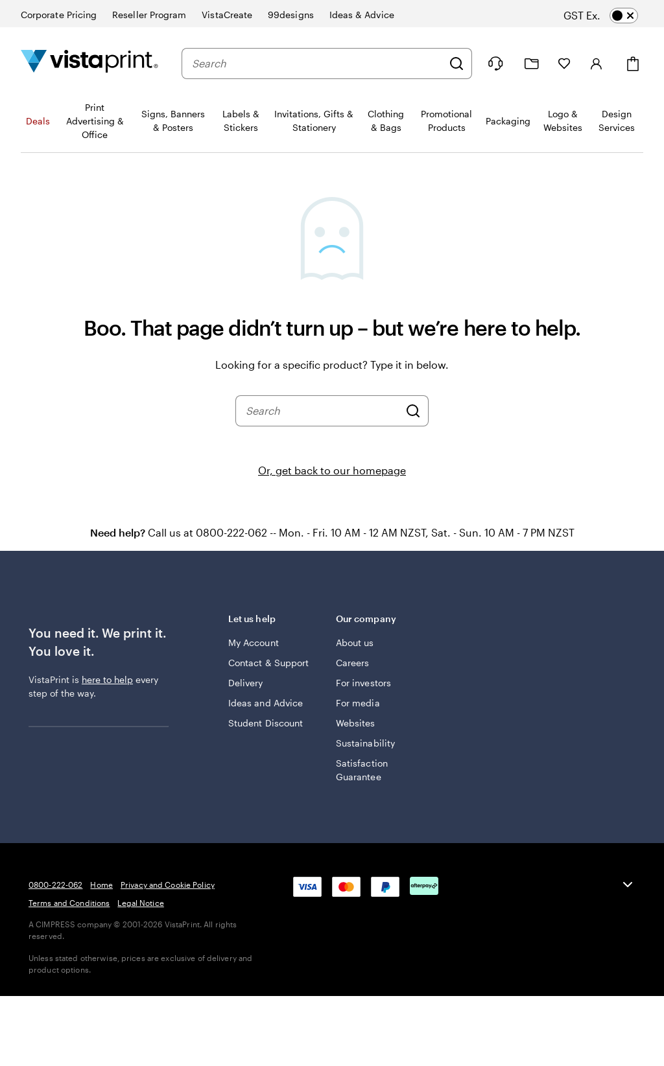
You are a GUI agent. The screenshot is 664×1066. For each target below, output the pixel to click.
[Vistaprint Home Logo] (89, 63)
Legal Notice (140, 902)
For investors (363, 682)
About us (355, 642)
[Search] (456, 63)
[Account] (596, 63)
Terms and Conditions (69, 902)
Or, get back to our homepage (332, 470)
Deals (38, 120)
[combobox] (317, 63)
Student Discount (265, 722)
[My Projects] (531, 63)
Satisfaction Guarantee (362, 770)
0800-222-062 (55, 884)
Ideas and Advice (265, 702)
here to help (107, 679)
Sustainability (365, 742)
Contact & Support (268, 662)
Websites (355, 722)
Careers (353, 662)
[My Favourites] (564, 63)
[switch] (612, 15)
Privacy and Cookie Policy (168, 884)
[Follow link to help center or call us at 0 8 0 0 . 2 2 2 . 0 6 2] (495, 63)
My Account (253, 642)
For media (358, 702)
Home (101, 884)
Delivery (245, 682)
